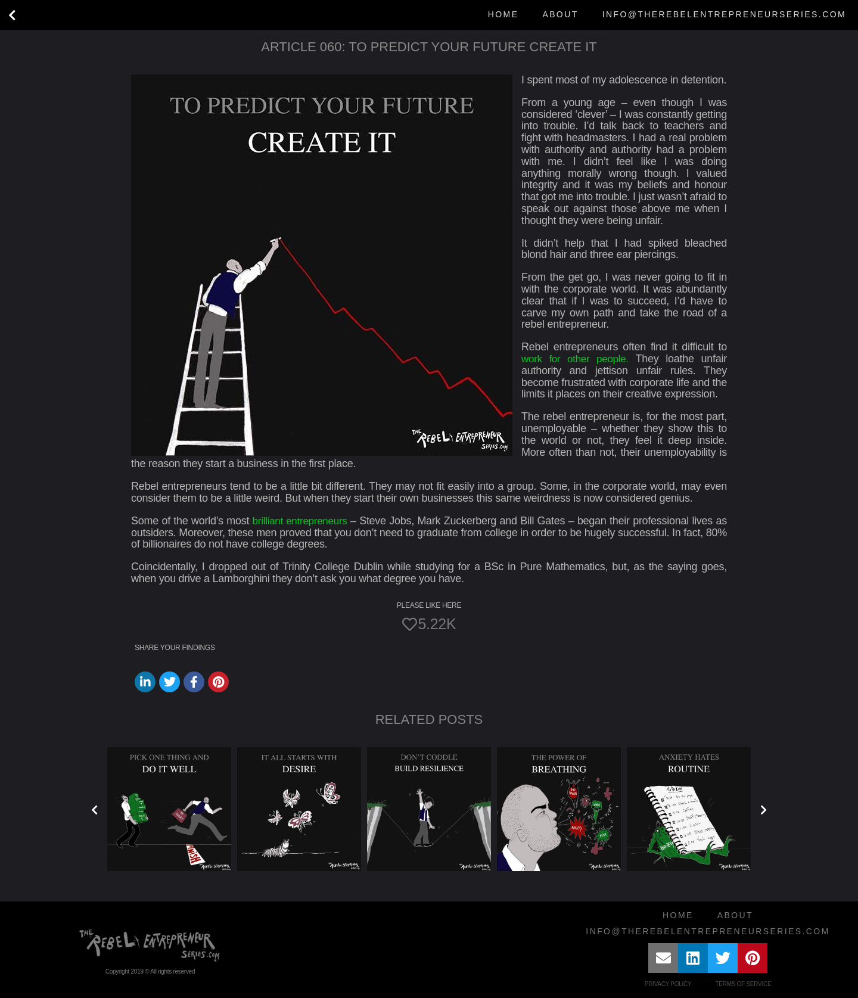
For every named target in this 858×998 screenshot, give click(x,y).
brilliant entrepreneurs (301, 521)
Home (503, 14)
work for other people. (576, 359)
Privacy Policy (668, 984)
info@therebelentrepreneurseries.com (724, 14)
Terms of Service (743, 984)
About (560, 14)
